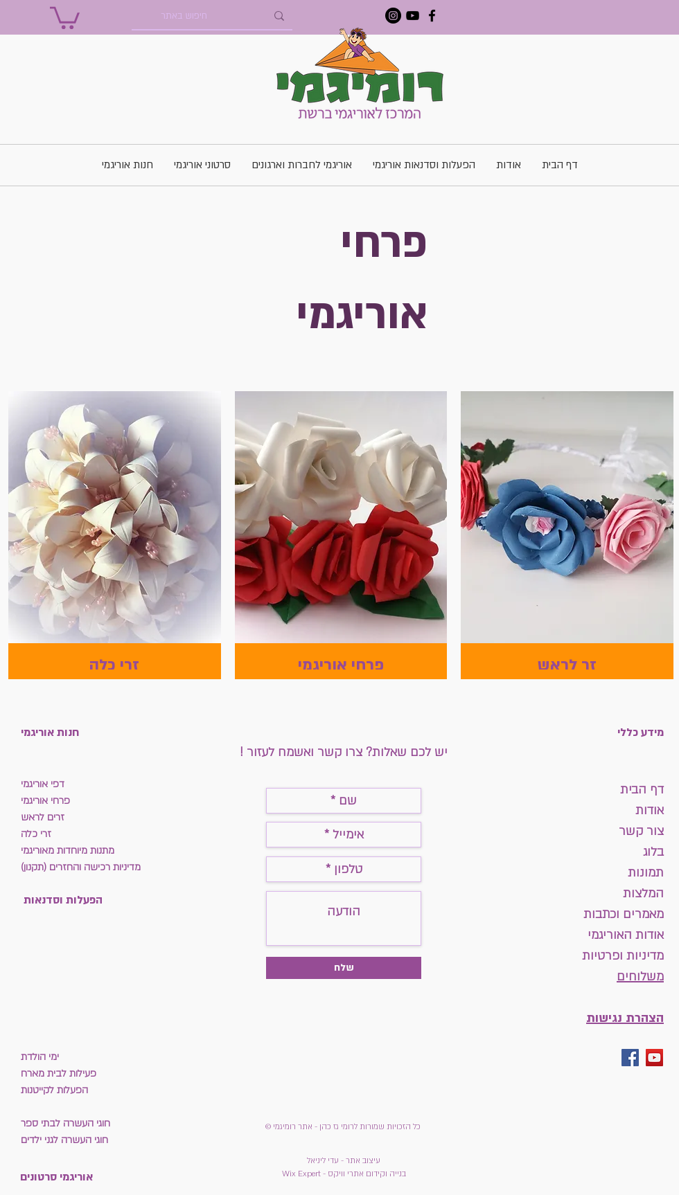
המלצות (643, 893)
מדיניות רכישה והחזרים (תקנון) (81, 867)
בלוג (653, 852)
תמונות (644, 873)
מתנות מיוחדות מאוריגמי (67, 850)
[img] (341, 535)
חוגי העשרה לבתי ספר (65, 1123)
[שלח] (343, 968)
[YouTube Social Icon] (654, 1057)
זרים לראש (42, 817)
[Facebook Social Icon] (630, 1057)
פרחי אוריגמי (45, 800)
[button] (65, 16)
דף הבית (642, 790)
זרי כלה (36, 834)
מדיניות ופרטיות (623, 956)
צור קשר (641, 831)
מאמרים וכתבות (623, 914)
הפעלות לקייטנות (54, 1090)
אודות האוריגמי (626, 935)
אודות (649, 810)
